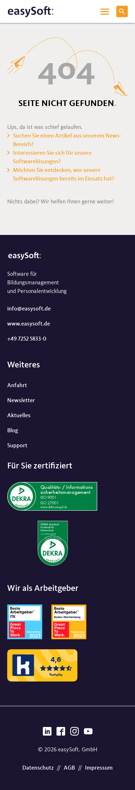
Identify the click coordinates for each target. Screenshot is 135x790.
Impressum (99, 768)
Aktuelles (19, 416)
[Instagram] (74, 733)
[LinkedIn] (47, 733)
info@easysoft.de (29, 309)
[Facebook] (61, 733)
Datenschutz (38, 768)
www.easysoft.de (28, 324)
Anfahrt (17, 386)
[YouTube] (88, 733)
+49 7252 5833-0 (26, 339)
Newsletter (21, 401)
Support (17, 446)
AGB (69, 768)
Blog (12, 431)
